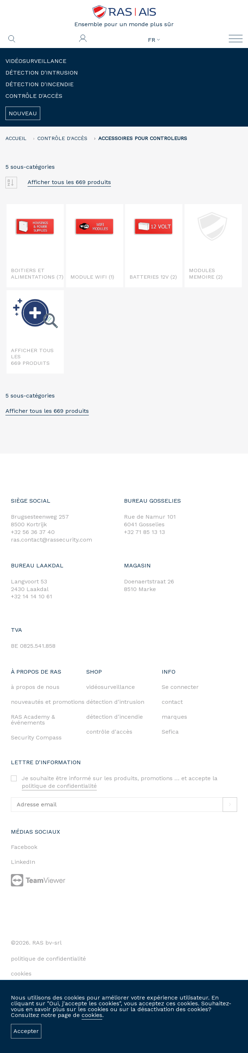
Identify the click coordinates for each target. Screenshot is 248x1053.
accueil (15, 138)
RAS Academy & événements (33, 719)
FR (154, 40)
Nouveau (23, 113)
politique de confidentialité (59, 785)
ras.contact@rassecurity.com (51, 539)
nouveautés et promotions (47, 701)
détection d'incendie (114, 716)
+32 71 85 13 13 (144, 532)
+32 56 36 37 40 (33, 532)
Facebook (24, 846)
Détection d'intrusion (41, 72)
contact (172, 701)
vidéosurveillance (110, 686)
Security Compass (36, 737)
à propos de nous (35, 686)
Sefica (170, 731)
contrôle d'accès (109, 731)
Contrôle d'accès (33, 95)
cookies (92, 1015)
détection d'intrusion (115, 701)
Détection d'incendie (39, 84)
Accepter (26, 1031)
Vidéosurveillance (35, 60)
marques (174, 716)
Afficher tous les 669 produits (69, 182)
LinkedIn (23, 861)
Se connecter (180, 686)
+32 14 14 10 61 (31, 596)
